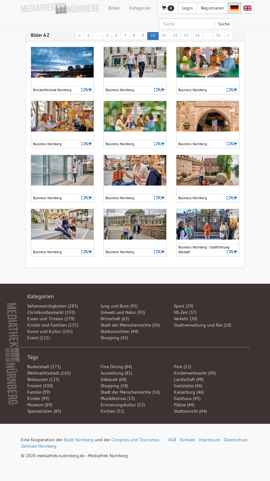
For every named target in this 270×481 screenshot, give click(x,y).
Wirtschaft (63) (115, 319)
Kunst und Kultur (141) (50, 331)
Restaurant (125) (43, 379)
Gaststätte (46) (188, 386)
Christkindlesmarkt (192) (51, 312)
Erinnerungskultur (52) (123, 405)
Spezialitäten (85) (44, 411)
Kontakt (187, 440)
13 (186, 35)
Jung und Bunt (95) (119, 306)
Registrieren (212, 8)
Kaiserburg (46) (189, 392)
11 (164, 35)
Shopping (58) (114, 386)
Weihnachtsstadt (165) (49, 373)
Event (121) (38, 338)
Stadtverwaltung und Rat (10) (202, 325)
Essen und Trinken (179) (51, 319)
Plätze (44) (184, 405)
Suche (224, 24)
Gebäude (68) (114, 379)
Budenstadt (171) (44, 366)
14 (197, 35)
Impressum (209, 440)
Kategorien (140, 8)
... (98, 35)
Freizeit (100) (40, 386)
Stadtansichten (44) (119, 331)
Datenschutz (235, 440)
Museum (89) (39, 405)
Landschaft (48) (189, 379)
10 (153, 35)
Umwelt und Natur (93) (123, 312)
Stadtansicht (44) (190, 411)
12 (175, 35)
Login (187, 8)
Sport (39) (183, 306)
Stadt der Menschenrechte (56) (130, 325)
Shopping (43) (114, 338)
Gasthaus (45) (187, 398)
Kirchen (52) (112, 411)
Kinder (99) (38, 398)
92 (218, 35)
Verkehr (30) (185, 319)
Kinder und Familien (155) (52, 325)
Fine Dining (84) (116, 366)
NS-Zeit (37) (185, 312)
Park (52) (182, 366)
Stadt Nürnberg (79, 440)
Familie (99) (38, 392)
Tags (32, 357)
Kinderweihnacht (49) (195, 373)
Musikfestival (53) (118, 398)
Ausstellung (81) (116, 373)
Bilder (114, 8)
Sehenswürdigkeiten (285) (52, 306)
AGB (172, 440)
